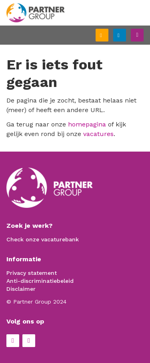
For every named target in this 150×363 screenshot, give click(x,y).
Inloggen (125, 34)
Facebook (12, 340)
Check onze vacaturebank (42, 239)
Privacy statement (31, 273)
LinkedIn (28, 340)
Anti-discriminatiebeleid (40, 281)
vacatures (98, 134)
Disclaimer (21, 289)
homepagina (87, 124)
